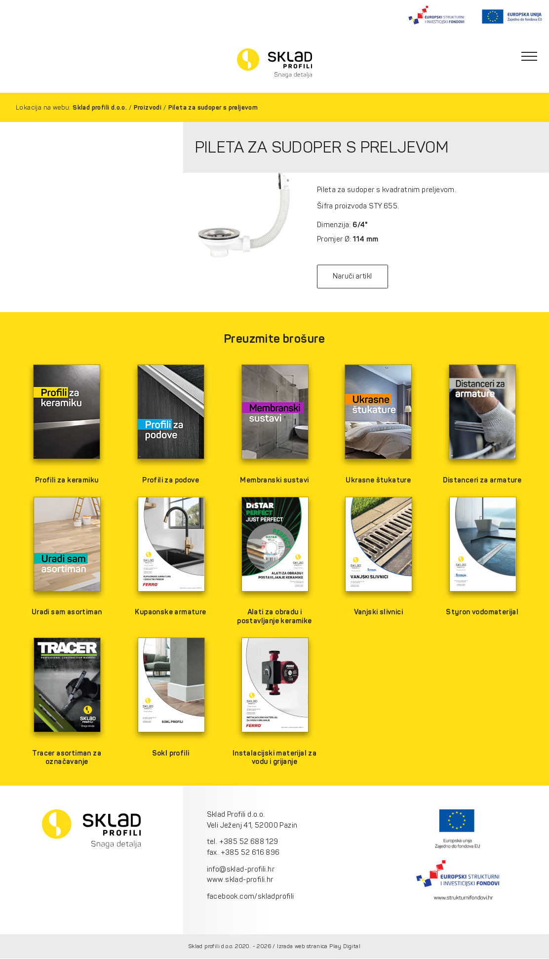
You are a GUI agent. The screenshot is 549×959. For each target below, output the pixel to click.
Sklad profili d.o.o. (100, 107)
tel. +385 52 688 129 (242, 842)
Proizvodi (148, 107)
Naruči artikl (353, 276)
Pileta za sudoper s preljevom (213, 107)
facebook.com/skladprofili (250, 896)
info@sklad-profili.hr (240, 869)
